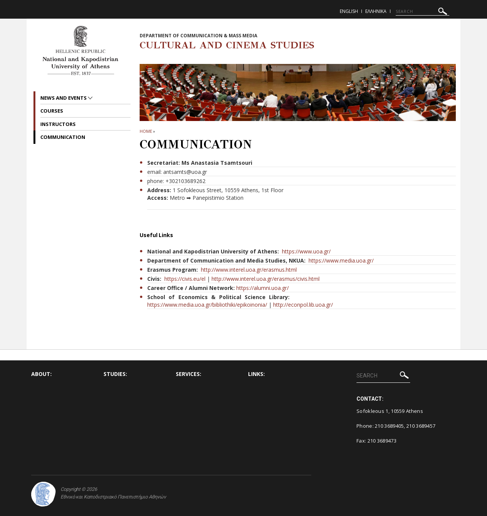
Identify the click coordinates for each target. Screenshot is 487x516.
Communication (62, 137)
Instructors (58, 124)
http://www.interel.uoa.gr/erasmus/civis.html (266, 278)
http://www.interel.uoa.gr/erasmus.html (249, 269)
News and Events (64, 97)
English (349, 11)
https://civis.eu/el (184, 278)
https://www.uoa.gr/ (306, 251)
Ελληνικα (376, 11)
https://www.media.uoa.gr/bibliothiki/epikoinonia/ (207, 304)
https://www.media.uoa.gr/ (341, 260)
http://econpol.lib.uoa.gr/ (303, 304)
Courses (51, 110)
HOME (146, 131)
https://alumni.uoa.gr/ (262, 287)
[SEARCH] (422, 11)
